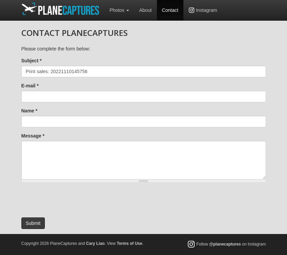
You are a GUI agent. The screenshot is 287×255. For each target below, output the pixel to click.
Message (33, 136)
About (145, 10)
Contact (170, 10)
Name (29, 110)
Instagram (206, 10)
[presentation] (73, 201)
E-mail (30, 85)
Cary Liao (95, 243)
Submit (33, 223)
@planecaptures (225, 244)
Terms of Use (129, 243)
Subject (31, 60)
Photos (119, 10)
